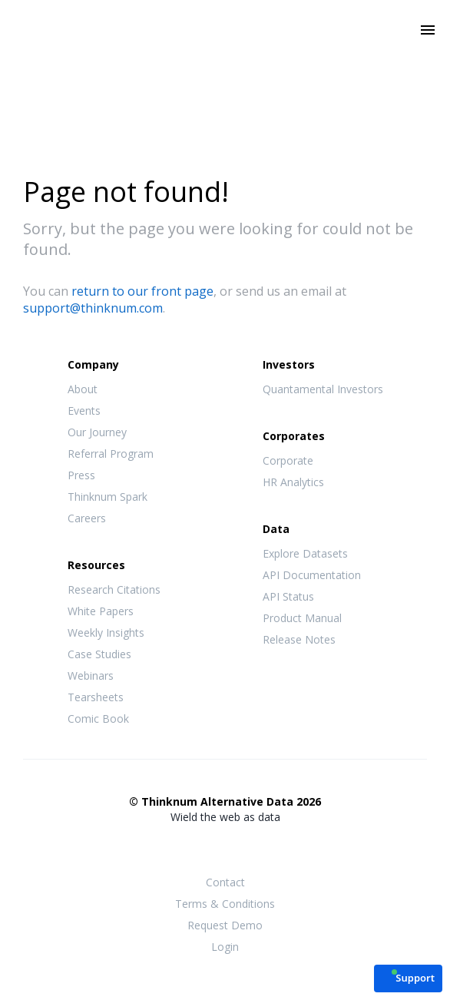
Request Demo (225, 925)
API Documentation (312, 575)
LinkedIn (255, 847)
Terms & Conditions (225, 903)
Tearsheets (96, 697)
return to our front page (142, 291)
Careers (87, 518)
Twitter (225, 846)
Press (81, 475)
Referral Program (111, 453)
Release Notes (299, 639)
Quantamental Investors (323, 389)
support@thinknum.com (93, 308)
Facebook (194, 847)
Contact (225, 882)
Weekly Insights (106, 632)
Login (225, 946)
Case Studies (99, 654)
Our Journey (97, 432)
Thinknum (225, 51)
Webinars (91, 675)
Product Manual (302, 618)
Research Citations (114, 589)
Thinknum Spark (107, 496)
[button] (408, 977)
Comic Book (98, 718)
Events (84, 410)
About (83, 389)
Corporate (288, 460)
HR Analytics (293, 482)
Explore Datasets (305, 553)
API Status (288, 596)
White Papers (101, 611)
